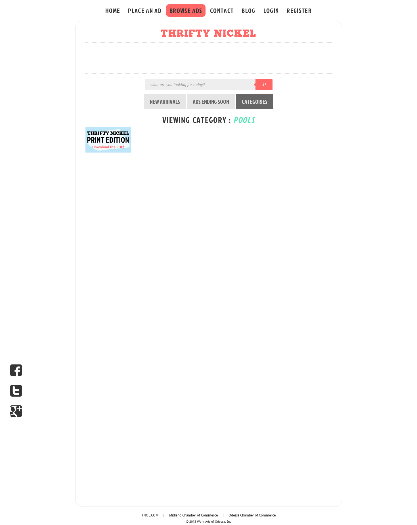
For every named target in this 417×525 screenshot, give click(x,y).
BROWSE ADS (185, 10)
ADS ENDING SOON (211, 101)
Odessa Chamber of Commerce (252, 515)
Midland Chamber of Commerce (193, 515)
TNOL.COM (150, 515)
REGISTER (299, 10)
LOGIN (271, 10)
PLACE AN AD (145, 10)
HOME (112, 10)
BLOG (248, 10)
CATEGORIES (254, 101)
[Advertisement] (210, 58)
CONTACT (222, 10)
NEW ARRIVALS (165, 101)
